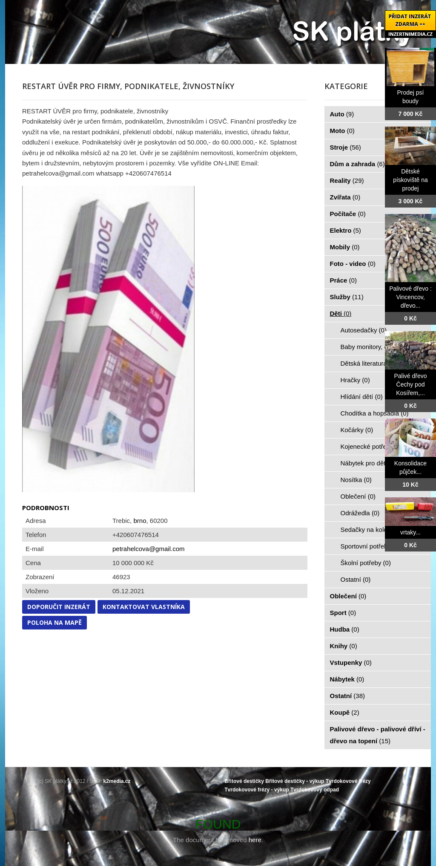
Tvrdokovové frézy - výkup (256, 790)
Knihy (343, 646)
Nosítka (356, 479)
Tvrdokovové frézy (348, 781)
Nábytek (347, 679)
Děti (341, 313)
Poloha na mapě (54, 622)
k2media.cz (117, 781)
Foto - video (353, 263)
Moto (342, 130)
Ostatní (356, 579)
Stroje (345, 147)
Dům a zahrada (357, 163)
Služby (347, 296)
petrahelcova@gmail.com (148, 548)
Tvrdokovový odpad (314, 790)
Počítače (348, 213)
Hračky (355, 380)
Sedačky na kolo (369, 529)
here (255, 839)
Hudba (344, 629)
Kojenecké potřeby (372, 446)
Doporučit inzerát (58, 607)
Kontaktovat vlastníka (144, 607)
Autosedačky (364, 330)
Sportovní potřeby (371, 546)
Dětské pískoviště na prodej (410, 180)
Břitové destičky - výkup (294, 781)
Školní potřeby (366, 562)
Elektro (345, 230)
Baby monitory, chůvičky (380, 346)
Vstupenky (351, 662)
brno (139, 520)
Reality (347, 180)
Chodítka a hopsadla (375, 413)
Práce (343, 280)
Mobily (345, 247)
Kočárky (357, 429)
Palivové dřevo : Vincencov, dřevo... (410, 297)
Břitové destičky (244, 781)
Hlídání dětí (362, 396)
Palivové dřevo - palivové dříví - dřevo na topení (377, 735)
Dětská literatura (369, 363)
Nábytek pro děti (369, 463)
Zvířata (345, 197)
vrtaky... (410, 532)
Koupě (344, 712)
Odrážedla (360, 513)
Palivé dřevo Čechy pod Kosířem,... (410, 384)
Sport (343, 612)
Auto (342, 114)
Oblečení (358, 496)
